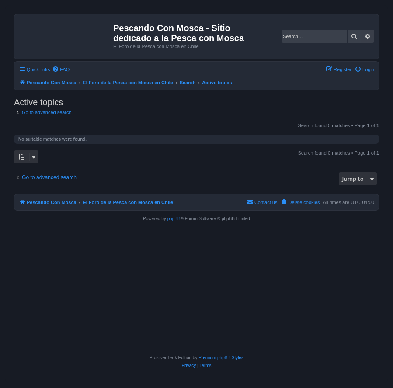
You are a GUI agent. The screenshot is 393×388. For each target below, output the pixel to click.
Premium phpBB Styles (220, 357)
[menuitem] (61, 69)
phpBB (174, 218)
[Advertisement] (196, 288)
